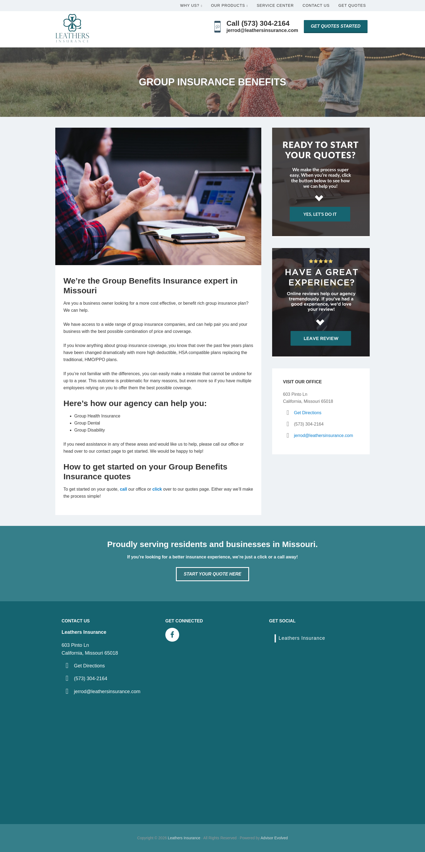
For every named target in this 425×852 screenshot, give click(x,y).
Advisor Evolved (274, 838)
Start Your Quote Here (212, 574)
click (157, 489)
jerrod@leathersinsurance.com (262, 30)
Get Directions (307, 412)
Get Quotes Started (335, 26)
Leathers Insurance (302, 638)
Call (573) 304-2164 (257, 23)
